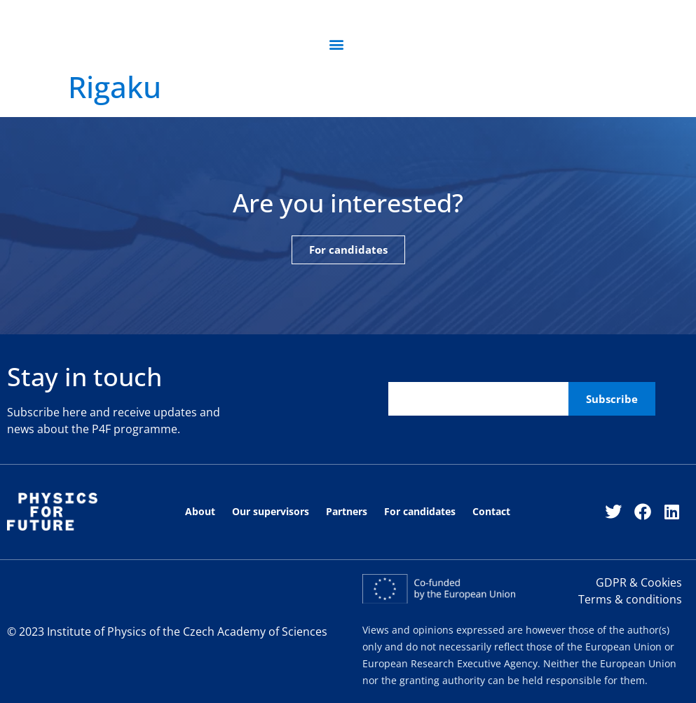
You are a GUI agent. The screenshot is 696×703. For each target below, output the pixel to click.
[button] (336, 44)
